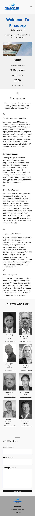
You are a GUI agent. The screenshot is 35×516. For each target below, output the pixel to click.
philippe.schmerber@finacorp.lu (12, 426)
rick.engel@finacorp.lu (10, 370)
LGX (15, 223)
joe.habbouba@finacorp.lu (11, 397)
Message (9, 468)
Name (8, 447)
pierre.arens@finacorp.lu (10, 341)
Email (8, 457)
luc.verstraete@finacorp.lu (27, 426)
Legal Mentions (17, 512)
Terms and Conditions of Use (17, 509)
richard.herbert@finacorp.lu (27, 397)
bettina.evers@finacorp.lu (27, 370)
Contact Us (17, 491)
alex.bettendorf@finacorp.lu (27, 341)
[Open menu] (31, 7)
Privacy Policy (17, 506)
